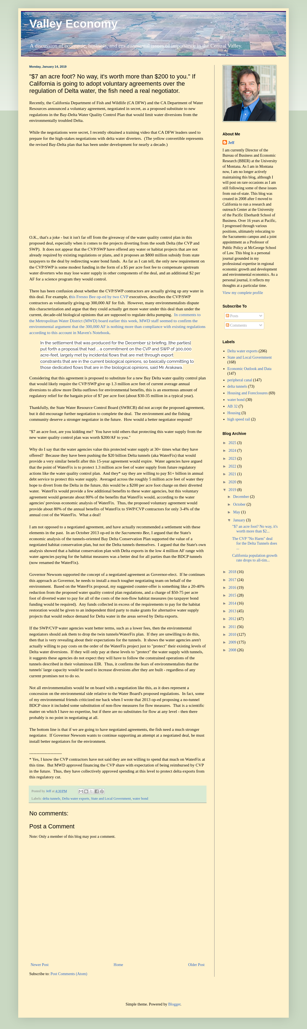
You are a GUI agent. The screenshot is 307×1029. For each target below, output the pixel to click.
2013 (233, 611)
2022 (233, 466)
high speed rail (238, 419)
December (241, 497)
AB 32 (232, 406)
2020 (233, 482)
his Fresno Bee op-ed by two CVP (99, 296)
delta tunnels (51, 798)
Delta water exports (75, 798)
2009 (233, 642)
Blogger (174, 1004)
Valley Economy (73, 23)
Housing (233, 413)
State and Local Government (111, 798)
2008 (233, 650)
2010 (233, 634)
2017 (233, 580)
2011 (233, 627)
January (239, 520)
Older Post (196, 965)
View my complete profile (243, 293)
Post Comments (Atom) (69, 974)
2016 (233, 588)
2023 (233, 458)
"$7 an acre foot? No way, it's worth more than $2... (255, 528)
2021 (233, 474)
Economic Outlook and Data (249, 369)
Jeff (231, 143)
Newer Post (40, 965)
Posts (232, 316)
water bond (140, 798)
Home (118, 965)
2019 (233, 490)
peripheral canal (239, 380)
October (240, 504)
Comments (236, 325)
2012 (233, 619)
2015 (233, 595)
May (237, 512)
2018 (233, 572)
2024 (233, 450)
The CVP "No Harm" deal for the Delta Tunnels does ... (254, 543)
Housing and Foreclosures (247, 393)
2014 (233, 603)
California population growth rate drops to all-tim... (254, 557)
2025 (233, 443)
